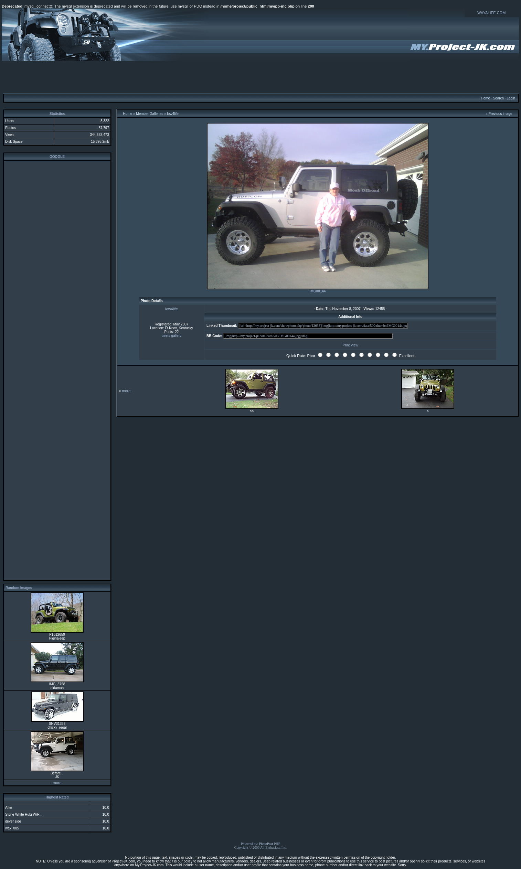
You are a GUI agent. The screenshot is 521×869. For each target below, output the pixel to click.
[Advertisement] (260, 76)
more (57, 783)
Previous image (500, 114)
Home (485, 98)
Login (511, 98)
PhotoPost (266, 844)
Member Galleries (149, 114)
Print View (350, 345)
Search (498, 98)
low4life (172, 114)
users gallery (171, 335)
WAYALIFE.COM (491, 13)
